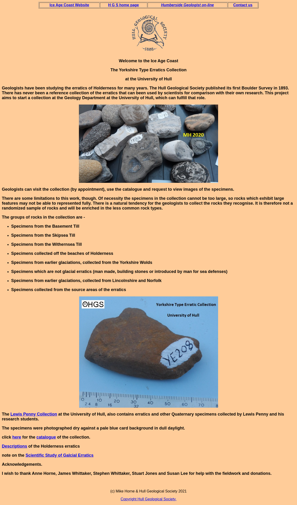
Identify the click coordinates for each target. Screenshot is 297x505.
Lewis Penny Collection (33, 414)
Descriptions (14, 446)
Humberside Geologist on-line (187, 5)
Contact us (242, 5)
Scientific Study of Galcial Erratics (60, 455)
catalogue (46, 437)
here (16, 437)
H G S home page (123, 5)
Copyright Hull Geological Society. (149, 499)
